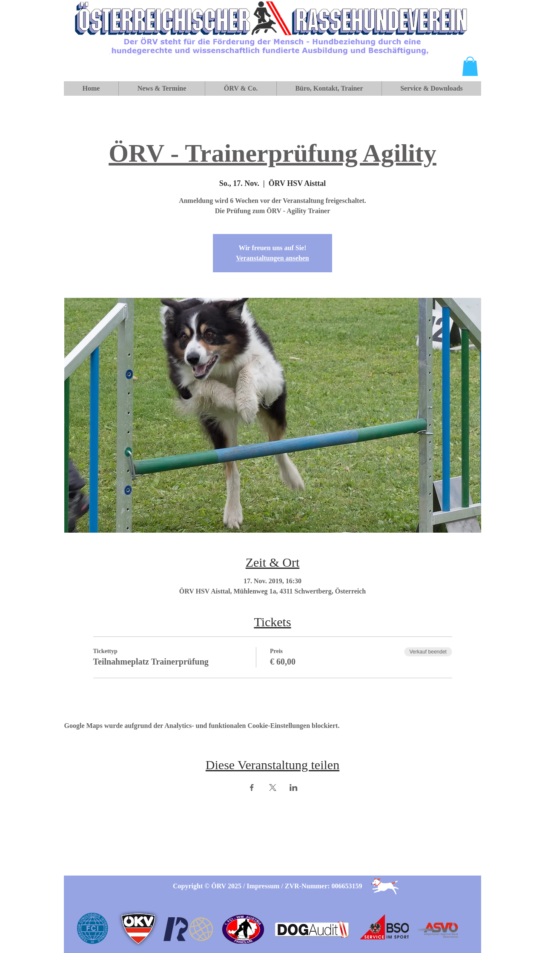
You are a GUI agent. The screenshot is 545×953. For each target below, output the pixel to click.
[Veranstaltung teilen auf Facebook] (252, 787)
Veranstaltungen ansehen (272, 258)
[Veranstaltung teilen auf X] (273, 787)
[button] (470, 66)
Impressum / (266, 886)
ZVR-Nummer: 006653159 (323, 886)
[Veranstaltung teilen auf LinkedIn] (294, 787)
